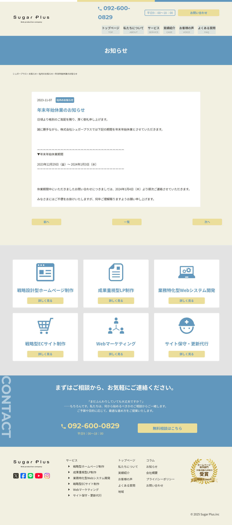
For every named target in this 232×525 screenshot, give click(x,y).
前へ (48, 212)
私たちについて (136, 20)
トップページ (113, 20)
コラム (150, 452)
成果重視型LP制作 (85, 463)
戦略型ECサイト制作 (86, 474)
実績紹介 (171, 20)
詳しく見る (45, 291)
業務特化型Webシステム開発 (92, 469)
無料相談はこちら (154, 420)
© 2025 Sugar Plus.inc (204, 506)
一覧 (116, 212)
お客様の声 (187, 20)
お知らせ (151, 457)
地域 (121, 480)
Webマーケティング (86, 480)
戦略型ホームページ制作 (89, 457)
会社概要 (151, 463)
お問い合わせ (203, 8)
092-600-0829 (125, 8)
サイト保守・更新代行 (87, 485)
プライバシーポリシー (160, 469)
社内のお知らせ (65, 91)
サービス (155, 20)
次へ (184, 212)
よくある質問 (207, 20)
